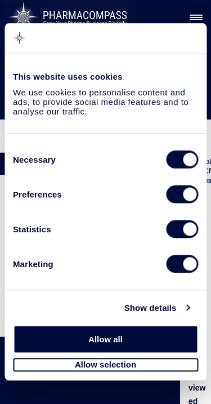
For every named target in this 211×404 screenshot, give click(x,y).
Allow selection (105, 365)
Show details (150, 308)
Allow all (105, 339)
